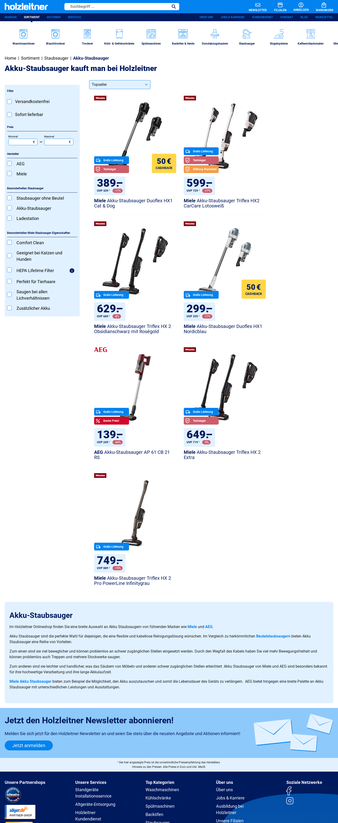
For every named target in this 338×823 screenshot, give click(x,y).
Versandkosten (197, 788)
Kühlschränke (158, 674)
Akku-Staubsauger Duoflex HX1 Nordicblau (128, 330)
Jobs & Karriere (233, 17)
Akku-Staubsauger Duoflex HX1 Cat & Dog (128, 204)
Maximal (58, 141)
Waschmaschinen (162, 666)
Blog (304, 17)
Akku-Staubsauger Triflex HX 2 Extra (288, 330)
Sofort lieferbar (29, 115)
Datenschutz (113, 788)
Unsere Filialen (230, 697)
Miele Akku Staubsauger (30, 558)
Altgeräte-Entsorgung (95, 680)
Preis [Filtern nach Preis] (10, 127)
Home (10, 58)
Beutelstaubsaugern (273, 512)
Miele (192, 503)
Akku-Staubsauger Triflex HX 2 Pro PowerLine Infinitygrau (127, 456)
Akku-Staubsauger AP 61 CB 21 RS (209, 330)
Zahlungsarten (223, 788)
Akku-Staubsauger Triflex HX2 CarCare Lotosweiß (208, 204)
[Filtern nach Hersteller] (42, 155)
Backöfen (154, 690)
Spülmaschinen (160, 682)
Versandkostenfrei (32, 102)
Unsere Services (90, 658)
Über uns (206, 17)
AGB (130, 788)
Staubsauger (158, 699)
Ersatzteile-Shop (90, 711)
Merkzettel (324, 17)
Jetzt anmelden (28, 622)
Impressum (146, 788)
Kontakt (286, 17)
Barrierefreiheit (170, 788)
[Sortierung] (119, 85)
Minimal (23, 141)
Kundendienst (262, 17)
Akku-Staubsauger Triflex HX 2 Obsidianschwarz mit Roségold (288, 204)
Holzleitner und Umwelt (238, 705)
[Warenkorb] (320, 6)
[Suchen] (173, 6)
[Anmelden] (297, 6)
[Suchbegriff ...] (116, 6)
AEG (209, 503)
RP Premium (87, 703)
